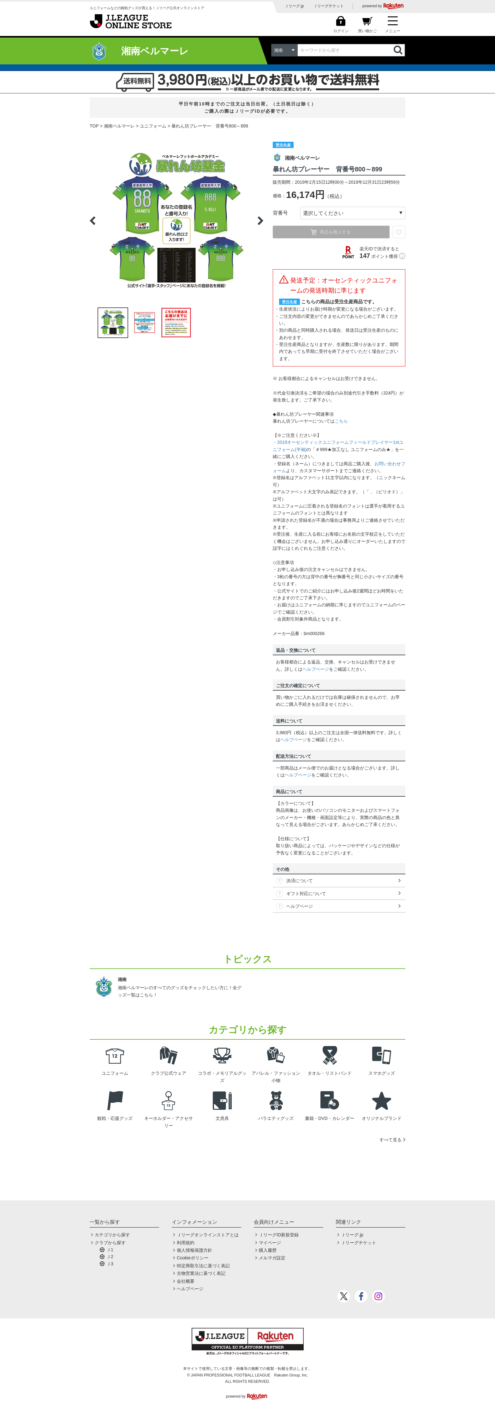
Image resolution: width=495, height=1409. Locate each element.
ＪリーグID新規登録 (279, 1234)
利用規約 (185, 1242)
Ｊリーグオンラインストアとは (208, 1234)
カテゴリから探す (112, 1234)
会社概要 (185, 1281)
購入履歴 (268, 1250)
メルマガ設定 (272, 1257)
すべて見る (390, 1139)
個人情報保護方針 (194, 1250)
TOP (94, 125)
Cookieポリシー (192, 1257)
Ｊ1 (109, 1249)
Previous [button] (92, 220)
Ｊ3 (109, 1263)
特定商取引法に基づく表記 (203, 1265)
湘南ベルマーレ (119, 125)
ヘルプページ (315, 669)
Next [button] (260, 220)
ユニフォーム (153, 125)
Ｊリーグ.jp (294, 6)
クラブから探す (110, 1242)
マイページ (270, 1242)
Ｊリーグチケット (328, 6)
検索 (399, 50)
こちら (341, 421)
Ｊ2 (109, 1256)
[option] (176, 221)
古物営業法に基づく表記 (201, 1273)
